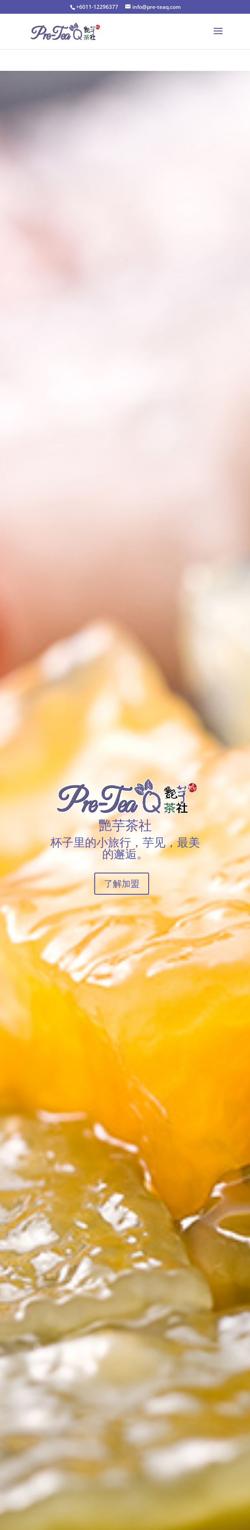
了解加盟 (121, 883)
